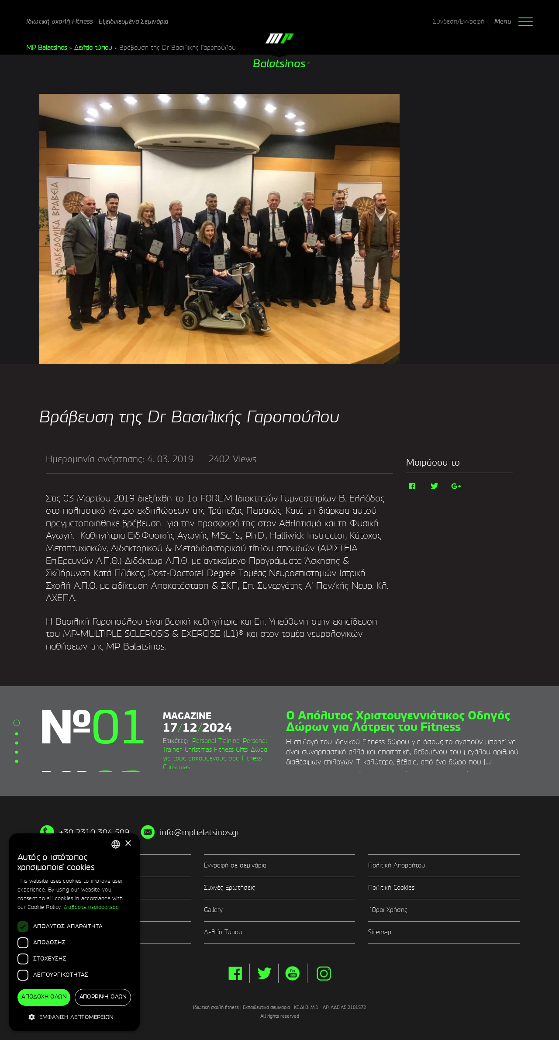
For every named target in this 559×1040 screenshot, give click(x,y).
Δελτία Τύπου (223, 932)
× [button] (127, 843)
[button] (74, 1017)
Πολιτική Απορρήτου (396, 866)
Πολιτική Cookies (391, 888)
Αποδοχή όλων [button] (43, 997)
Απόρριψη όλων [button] (103, 997)
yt (292, 973)
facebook (235, 973)
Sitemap (379, 932)
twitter (264, 973)
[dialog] (74, 932)
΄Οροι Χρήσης (387, 910)
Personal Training (216, 741)
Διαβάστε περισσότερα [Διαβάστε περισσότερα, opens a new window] (91, 907)
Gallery (213, 910)
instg (323, 973)
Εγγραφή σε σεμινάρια (235, 866)
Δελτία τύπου (93, 48)
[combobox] (115, 844)
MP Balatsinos (46, 48)
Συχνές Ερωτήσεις (229, 888)
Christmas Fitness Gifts (216, 750)
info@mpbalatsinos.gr (199, 833)
